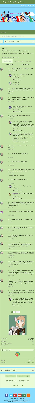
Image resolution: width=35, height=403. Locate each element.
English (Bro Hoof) (23, 376)
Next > (17, 312)
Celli (9, 211)
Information (9, 64)
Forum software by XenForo (17, 398)
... (23, 36)
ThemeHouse (27, 400)
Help (15, 380)
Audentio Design (22, 401)
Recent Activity (6, 36)
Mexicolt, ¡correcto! (29, 362)
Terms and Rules (24, 380)
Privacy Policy (16, 385)
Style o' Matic (10, 376)
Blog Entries (25, 64)
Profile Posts (7, 61)
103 (33, 345)
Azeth (10, 104)
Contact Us (9, 380)
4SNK (9, 68)
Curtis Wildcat (16, 74)
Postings (28, 61)
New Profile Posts (16, 36)
